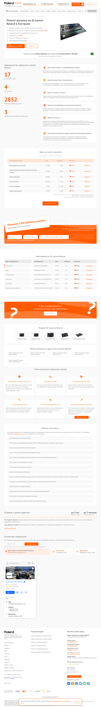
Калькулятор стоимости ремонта (13, 670)
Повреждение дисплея (40, 283)
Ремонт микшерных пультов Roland (41, 636)
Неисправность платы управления (42, 279)
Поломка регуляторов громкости (42, 274)
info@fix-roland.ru (72, 650)
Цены (32, 11)
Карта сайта (7, 683)
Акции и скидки (62, 11)
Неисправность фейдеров (40, 266)
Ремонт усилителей (15, 186)
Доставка (48, 11)
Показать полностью (10, 528)
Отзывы (42, 11)
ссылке (12, 678)
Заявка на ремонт (71, 11)
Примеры (7, 648)
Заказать (87, 165)
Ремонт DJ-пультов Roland (38, 645)
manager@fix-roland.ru (73, 654)
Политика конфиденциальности (50, 697)
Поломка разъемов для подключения (43, 288)
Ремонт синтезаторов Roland (39, 642)
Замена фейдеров (15, 177)
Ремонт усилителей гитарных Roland (41, 639)
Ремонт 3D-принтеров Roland (39, 649)
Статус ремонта (92, 11)
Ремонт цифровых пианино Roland (41, 652)
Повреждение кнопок (39, 270)
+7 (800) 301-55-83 (47, 4)
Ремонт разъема (14, 181)
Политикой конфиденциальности (38, 546)
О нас (37, 11)
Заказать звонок (50, 313)
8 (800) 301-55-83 (72, 646)
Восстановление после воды (18, 165)
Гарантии (54, 11)
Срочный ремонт (25, 11)
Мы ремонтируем (12, 11)
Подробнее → (89, 265)
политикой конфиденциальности (27, 240)
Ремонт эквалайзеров (16, 191)
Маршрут (10, 592)
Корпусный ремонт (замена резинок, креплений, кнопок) (23, 171)
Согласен (77, 702)
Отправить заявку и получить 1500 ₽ (54, 237)
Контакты (80, 11)
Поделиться (68, 683)
